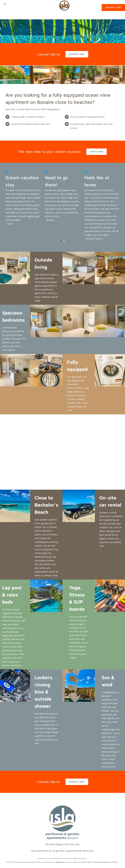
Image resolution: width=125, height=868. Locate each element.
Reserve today (113, 7)
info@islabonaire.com (62, 862)
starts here (96, 151)
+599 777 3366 (86, 862)
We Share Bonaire (104, 862)
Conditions (114, 862)
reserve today (77, 54)
